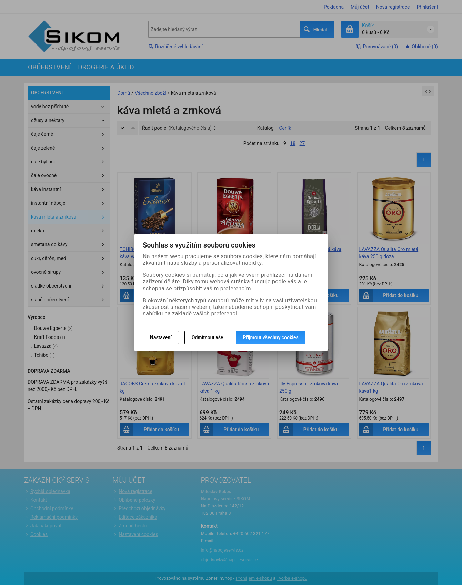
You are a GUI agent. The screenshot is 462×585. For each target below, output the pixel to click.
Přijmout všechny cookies (270, 337)
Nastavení (161, 337)
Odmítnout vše (207, 337)
